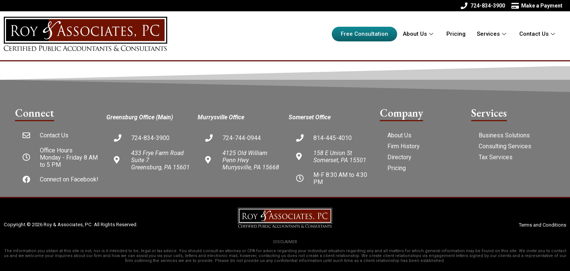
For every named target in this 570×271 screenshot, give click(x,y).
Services (492, 33)
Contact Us (538, 33)
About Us (419, 33)
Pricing (456, 33)
